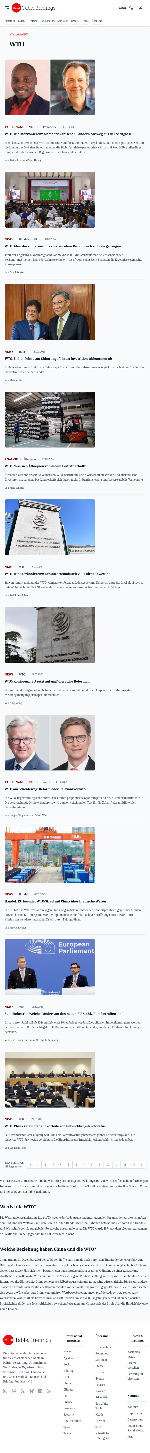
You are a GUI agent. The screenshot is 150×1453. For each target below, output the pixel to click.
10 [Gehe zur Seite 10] (108, 1164)
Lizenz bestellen (133, 1365)
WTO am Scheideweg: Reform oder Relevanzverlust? (45, 789)
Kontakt (132, 1407)
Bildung (68, 1371)
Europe (67, 1402)
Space (67, 1427)
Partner (100, 1421)
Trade (67, 1433)
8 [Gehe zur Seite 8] (92, 1164)
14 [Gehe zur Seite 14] (133, 1164)
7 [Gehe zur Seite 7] (84, 1164)
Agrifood (68, 1358)
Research (69, 1408)
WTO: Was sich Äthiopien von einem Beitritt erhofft (45, 466)
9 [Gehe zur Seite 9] (99, 1164)
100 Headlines (72, 1421)
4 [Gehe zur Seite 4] (61, 1164)
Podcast (100, 1385)
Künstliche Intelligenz (102, 1436)
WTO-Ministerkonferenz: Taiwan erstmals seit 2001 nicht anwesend (58, 574)
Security (68, 1414)
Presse (100, 1366)
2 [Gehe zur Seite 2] (45, 1164)
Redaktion (102, 1353)
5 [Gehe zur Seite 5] (68, 1164)
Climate (68, 1389)
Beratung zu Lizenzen (135, 1376)
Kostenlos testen (133, 1354)
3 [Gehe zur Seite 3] (53, 1164)
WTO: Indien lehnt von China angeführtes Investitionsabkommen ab (58, 359)
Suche (99, 1427)
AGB (130, 1437)
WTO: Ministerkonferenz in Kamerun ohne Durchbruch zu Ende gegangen (63, 246)
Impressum (134, 1413)
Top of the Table (102, 1406)
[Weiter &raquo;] (141, 1164)
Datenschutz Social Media (135, 1428)
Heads (99, 1414)
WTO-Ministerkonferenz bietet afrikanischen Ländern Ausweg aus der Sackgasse (68, 134)
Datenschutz (135, 1419)
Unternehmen (104, 1347)
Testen (122, 7)
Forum (100, 1372)
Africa (67, 1352)
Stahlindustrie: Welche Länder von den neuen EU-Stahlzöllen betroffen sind (64, 1014)
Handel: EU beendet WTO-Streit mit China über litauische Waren (55, 901)
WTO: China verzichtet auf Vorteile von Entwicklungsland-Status (55, 1126)
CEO (66, 1377)
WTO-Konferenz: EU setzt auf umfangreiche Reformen (47, 681)
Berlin (67, 1364)
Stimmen (101, 1360)
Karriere (101, 1391)
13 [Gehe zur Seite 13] (125, 1164)
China (67, 1383)
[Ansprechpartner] (131, 8)
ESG (65, 1396)
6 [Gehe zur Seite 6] (76, 1164)
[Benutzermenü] (140, 8)
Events (100, 1378)
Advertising (103, 1397)
